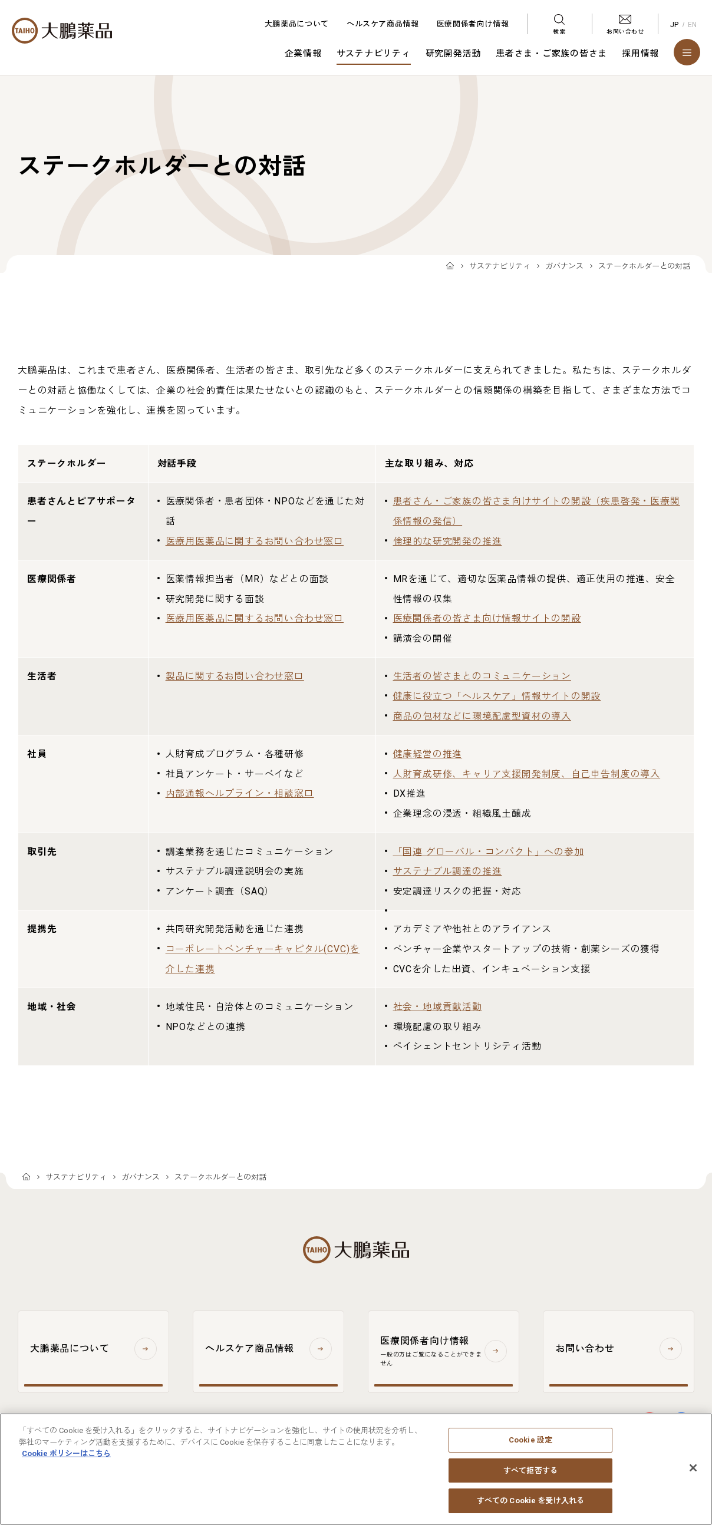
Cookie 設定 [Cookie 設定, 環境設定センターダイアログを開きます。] (530, 1445)
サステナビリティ (374, 53)
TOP (450, 266)
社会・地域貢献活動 (437, 1006)
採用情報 (640, 53)
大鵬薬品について (297, 23)
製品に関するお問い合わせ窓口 (235, 676)
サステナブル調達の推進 (447, 871)
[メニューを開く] (687, 52)
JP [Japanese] (674, 25)
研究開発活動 (454, 53)
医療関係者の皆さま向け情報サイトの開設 (487, 618)
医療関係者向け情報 (473, 23)
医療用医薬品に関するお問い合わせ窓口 (255, 541)
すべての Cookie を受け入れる (530, 1506)
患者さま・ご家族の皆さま (551, 53)
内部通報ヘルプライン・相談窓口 (240, 793)
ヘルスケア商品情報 (383, 23)
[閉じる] (693, 1473)
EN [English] (692, 25)
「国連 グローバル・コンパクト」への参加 (488, 851)
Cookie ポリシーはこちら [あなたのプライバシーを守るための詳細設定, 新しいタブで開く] (66, 1458)
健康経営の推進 (428, 754)
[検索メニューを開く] (559, 24)
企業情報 (303, 53)
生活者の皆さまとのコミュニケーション (482, 676)
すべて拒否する (530, 1475)
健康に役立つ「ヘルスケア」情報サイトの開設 (497, 696)
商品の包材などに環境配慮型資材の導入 (482, 716)
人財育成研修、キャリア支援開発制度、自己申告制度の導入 (527, 774)
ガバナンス (564, 266)
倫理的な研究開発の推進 (447, 541)
